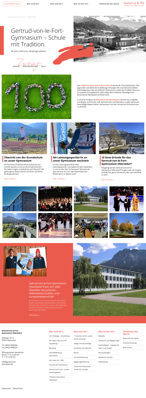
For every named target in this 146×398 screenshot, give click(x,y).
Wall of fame (127, 347)
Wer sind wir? (56, 331)
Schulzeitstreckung (130, 343)
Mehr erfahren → (11, 179)
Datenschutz (18, 388)
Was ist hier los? (106, 331)
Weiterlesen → (34, 315)
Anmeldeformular (12, 4)
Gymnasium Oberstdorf (16, 17)
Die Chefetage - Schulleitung (59, 336)
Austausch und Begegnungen (109, 341)
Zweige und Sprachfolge (82, 344)
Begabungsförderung (81, 362)
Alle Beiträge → (6, 322)
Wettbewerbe (103, 362)
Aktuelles (101, 336)
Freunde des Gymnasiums (58, 365)
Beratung (52, 348)
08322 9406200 (11, 345)
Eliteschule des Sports (130, 332)
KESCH (76, 353)
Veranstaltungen (104, 353)
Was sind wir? (80, 331)
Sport (43, 66)
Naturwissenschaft (30, 66)
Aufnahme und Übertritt (82, 348)
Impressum (6, 388)
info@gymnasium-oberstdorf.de (9, 363)
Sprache (16, 66)
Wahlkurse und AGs (105, 357)
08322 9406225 (11, 347)
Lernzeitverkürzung (81, 357)
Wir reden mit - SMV (56, 360)
